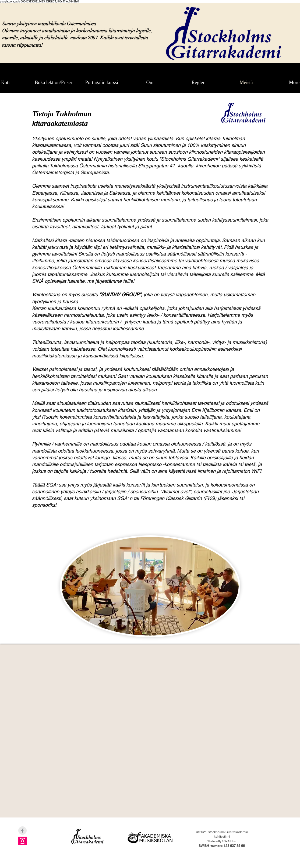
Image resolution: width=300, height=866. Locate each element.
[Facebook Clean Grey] (22, 830)
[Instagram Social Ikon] (22, 841)
